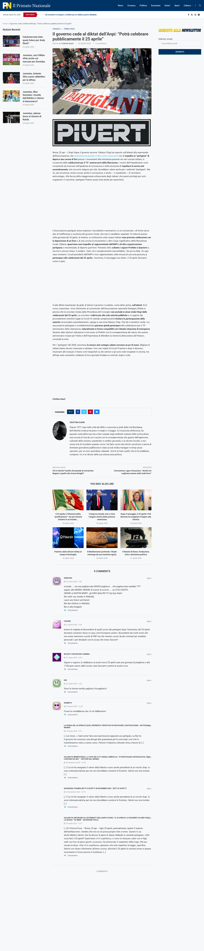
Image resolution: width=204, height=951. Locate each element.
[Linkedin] (199, 15)
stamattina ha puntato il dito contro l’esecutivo (96, 156)
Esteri (167, 5)
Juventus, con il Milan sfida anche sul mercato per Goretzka (34, 58)
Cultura (187, 5)
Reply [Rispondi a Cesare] (149, 621)
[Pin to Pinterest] (90, 412)
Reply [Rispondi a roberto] (149, 703)
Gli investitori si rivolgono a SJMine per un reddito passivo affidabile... (71, 15)
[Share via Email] (96, 412)
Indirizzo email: (180, 42)
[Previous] (40, 14)
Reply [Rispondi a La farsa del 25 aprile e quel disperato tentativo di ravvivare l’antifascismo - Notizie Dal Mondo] (149, 726)
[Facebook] (188, 15)
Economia (155, 5)
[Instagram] (195, 15)
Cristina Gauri (67, 43)
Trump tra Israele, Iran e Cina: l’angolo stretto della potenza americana (102, 517)
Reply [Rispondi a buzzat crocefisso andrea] (149, 654)
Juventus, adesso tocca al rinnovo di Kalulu (32, 116)
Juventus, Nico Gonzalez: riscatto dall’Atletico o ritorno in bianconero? (33, 97)
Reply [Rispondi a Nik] (149, 680)
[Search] (199, 5)
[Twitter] (192, 15)
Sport (176, 5)
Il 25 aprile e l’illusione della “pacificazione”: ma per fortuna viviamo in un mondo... (68, 517)
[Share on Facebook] (78, 412)
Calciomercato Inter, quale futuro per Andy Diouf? (34, 40)
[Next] (43, 14)
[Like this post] (71, 412)
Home (5, 24)
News (120, 5)
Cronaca (131, 5)
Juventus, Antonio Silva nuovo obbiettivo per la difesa (34, 76)
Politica (143, 5)
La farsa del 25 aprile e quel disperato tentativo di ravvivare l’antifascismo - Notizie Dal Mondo (107, 726)
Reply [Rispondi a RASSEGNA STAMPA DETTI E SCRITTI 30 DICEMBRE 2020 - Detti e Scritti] (149, 789)
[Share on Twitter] (84, 412)
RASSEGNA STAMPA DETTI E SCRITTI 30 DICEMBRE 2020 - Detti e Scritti (95, 788)
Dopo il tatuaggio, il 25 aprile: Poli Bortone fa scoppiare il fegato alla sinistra (136, 517)
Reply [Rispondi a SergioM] (149, 578)
